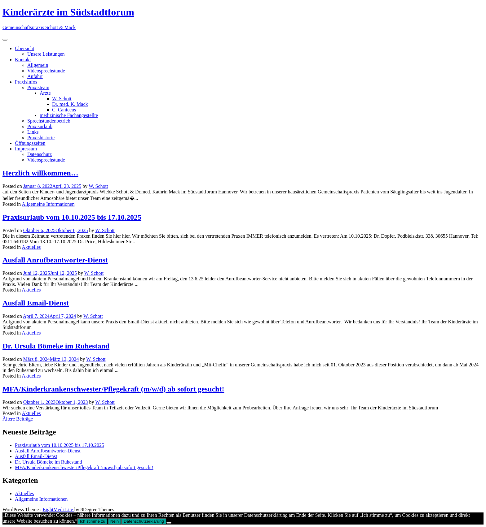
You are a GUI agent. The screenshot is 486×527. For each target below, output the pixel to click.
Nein (114, 521)
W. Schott (62, 98)
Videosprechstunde (46, 70)
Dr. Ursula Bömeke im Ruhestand (55, 346)
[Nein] (168, 523)
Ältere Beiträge (17, 418)
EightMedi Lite (58, 509)
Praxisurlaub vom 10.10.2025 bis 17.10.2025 (71, 217)
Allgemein (37, 65)
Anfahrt (35, 76)
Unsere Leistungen (45, 54)
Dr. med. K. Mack (70, 104)
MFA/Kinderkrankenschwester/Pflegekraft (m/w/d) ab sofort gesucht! (113, 389)
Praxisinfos (26, 81)
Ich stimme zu (92, 521)
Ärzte (45, 93)
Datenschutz (39, 154)
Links (32, 132)
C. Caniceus (64, 109)
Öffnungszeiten (30, 143)
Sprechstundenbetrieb (48, 120)
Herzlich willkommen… (40, 173)
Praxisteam (38, 87)
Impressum (26, 148)
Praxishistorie (41, 137)
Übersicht (24, 48)
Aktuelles (31, 247)
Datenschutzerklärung (144, 521)
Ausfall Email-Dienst (35, 303)
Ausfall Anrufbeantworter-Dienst (55, 260)
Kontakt (23, 59)
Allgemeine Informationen (48, 204)
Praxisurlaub (39, 126)
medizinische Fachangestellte (69, 115)
